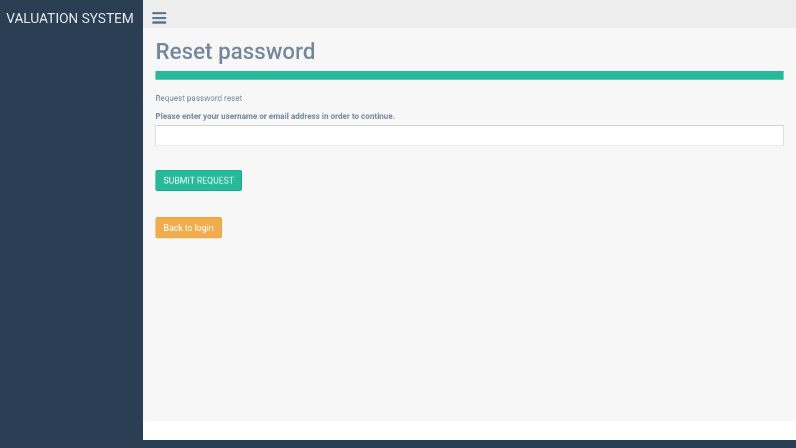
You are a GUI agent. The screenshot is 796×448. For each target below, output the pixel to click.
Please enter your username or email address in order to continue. (275, 116)
